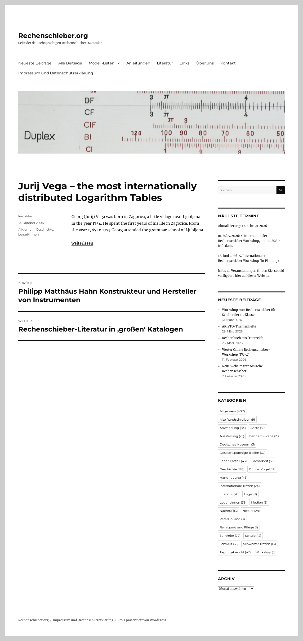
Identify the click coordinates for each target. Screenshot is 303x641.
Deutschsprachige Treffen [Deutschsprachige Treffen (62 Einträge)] (242, 453)
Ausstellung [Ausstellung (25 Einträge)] (232, 436)
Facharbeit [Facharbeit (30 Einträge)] (263, 461)
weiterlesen (82, 243)
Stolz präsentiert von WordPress (142, 620)
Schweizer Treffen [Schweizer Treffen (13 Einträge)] (259, 544)
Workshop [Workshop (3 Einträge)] (265, 552)
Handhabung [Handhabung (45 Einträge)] (233, 477)
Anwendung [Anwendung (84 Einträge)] (233, 428)
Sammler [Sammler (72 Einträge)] (230, 535)
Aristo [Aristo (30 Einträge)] (258, 428)
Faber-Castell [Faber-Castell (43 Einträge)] (233, 461)
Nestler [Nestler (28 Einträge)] (251, 511)
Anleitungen (138, 63)
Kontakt (228, 63)
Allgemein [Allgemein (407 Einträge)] (232, 411)
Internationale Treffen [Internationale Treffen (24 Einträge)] (240, 486)
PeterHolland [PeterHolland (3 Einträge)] (232, 519)
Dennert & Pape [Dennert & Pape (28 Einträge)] (264, 436)
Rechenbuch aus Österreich (242, 338)
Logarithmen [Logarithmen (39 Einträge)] (233, 502)
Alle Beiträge (70, 63)
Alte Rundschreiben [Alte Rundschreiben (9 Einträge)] (237, 419)
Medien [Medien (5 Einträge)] (259, 502)
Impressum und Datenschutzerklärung (55, 73)
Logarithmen (28, 234)
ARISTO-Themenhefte (239, 326)
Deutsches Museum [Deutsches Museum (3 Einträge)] (237, 444)
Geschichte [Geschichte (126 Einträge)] (232, 469)
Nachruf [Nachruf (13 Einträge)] (229, 511)
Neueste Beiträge (35, 63)
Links (185, 63)
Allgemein (26, 229)
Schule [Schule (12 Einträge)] (253, 535)
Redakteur (26, 216)
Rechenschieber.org (53, 36)
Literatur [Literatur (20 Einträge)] (229, 494)
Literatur (165, 63)
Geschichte (44, 229)
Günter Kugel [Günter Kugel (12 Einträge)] (262, 469)
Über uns (205, 63)
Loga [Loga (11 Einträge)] (250, 494)
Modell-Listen (102, 63)
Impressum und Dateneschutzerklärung (83, 620)
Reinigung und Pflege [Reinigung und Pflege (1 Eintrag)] (239, 527)
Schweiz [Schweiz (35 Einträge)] (229, 544)
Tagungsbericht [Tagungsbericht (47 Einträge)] (235, 552)
